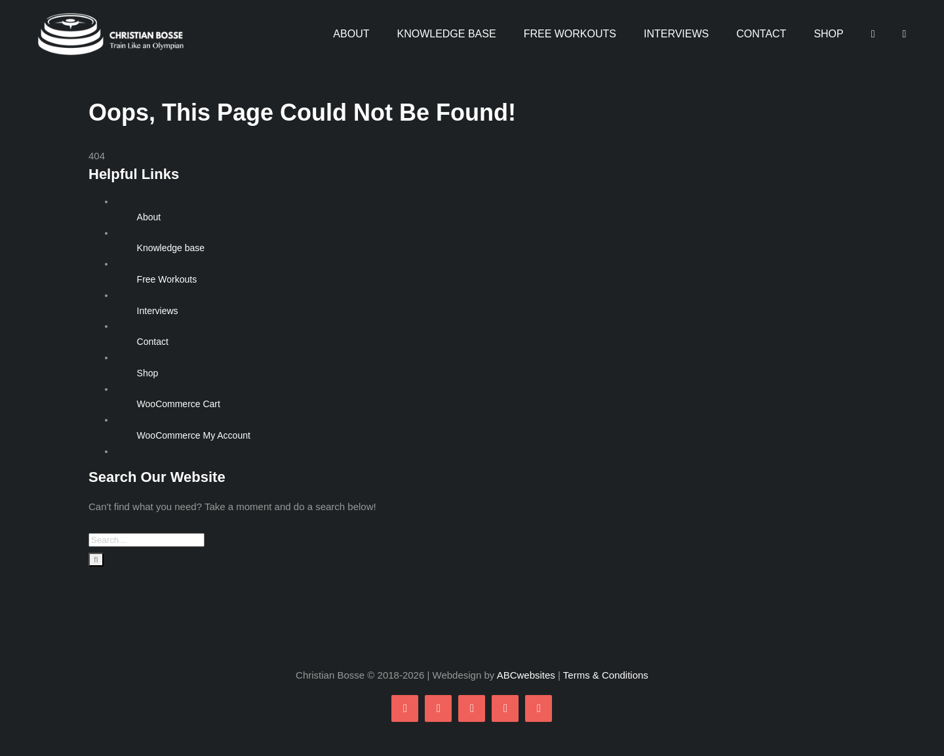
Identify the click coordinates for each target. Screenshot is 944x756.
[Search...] (146, 540)
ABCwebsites (526, 675)
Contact (152, 341)
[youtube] (505, 708)
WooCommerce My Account (193, 435)
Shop (148, 373)
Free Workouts (167, 279)
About (149, 217)
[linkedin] (538, 708)
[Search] (96, 560)
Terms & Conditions (605, 675)
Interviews (157, 311)
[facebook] (404, 708)
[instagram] (471, 708)
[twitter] (438, 708)
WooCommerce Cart (178, 404)
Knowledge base (171, 248)
